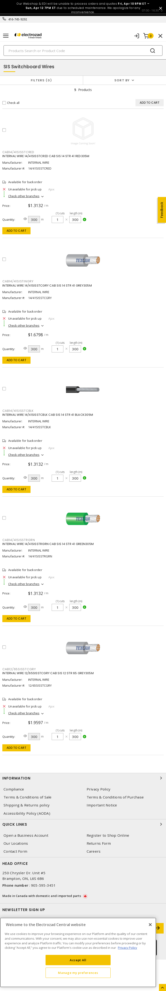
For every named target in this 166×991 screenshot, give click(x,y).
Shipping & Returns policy (27, 805)
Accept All (78, 960)
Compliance (14, 789)
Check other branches (23, 196)
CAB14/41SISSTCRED (18, 152)
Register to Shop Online (108, 835)
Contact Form (15, 851)
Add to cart (17, 231)
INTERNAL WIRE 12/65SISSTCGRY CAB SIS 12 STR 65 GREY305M (48, 673)
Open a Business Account (26, 835)
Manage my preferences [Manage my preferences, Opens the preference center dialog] (78, 973)
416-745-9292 (17, 19)
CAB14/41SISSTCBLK (18, 411)
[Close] (150, 924)
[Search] (83, 50)
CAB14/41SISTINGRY (18, 281)
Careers (94, 851)
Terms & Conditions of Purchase (115, 797)
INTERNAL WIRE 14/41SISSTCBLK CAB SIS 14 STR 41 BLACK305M (47, 415)
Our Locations (16, 843)
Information (83, 778)
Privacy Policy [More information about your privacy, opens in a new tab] (127, 948)
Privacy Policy (99, 789)
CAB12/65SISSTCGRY (19, 669)
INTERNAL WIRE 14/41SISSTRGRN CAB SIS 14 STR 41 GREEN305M (48, 544)
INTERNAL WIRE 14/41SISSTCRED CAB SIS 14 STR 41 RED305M (45, 156)
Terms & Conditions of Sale (28, 797)
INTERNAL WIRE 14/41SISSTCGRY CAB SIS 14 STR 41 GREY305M (47, 285)
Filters (41, 80)
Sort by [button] (122, 80)
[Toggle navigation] (5, 35)
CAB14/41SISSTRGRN (18, 540)
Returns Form (99, 843)
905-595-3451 (43, 885)
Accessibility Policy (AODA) (27, 813)
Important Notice (102, 805)
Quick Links (83, 824)
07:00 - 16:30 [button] (150, 10)
